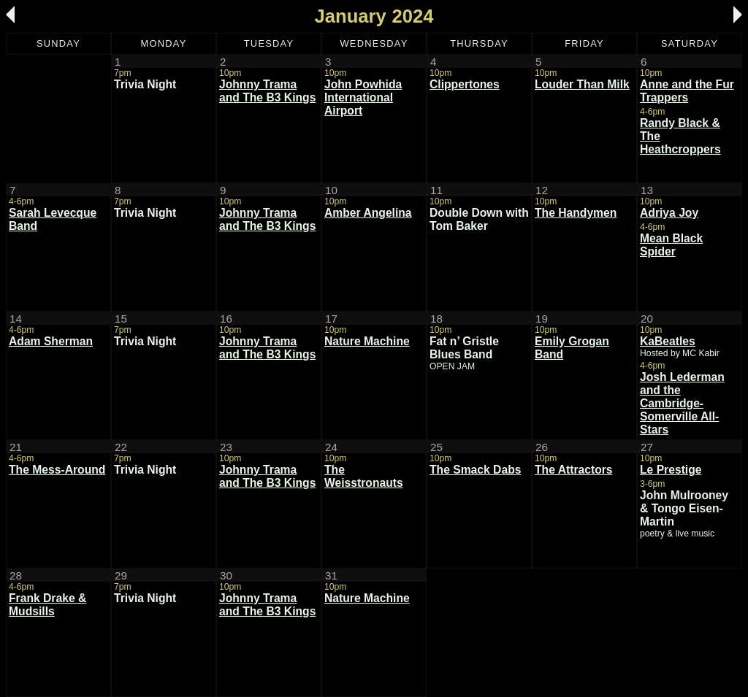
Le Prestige (671, 469)
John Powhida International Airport (363, 97)
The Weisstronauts (363, 476)
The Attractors (574, 469)
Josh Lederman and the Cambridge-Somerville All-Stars (682, 403)
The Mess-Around (57, 469)
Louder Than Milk (582, 84)
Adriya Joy (669, 213)
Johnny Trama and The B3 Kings (267, 91)
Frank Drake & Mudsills (47, 604)
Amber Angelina (368, 213)
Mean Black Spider (671, 245)
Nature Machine (367, 341)
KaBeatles (667, 341)
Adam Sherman (51, 341)
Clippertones (465, 84)
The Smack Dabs (475, 469)
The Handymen (576, 213)
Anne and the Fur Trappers (687, 91)
